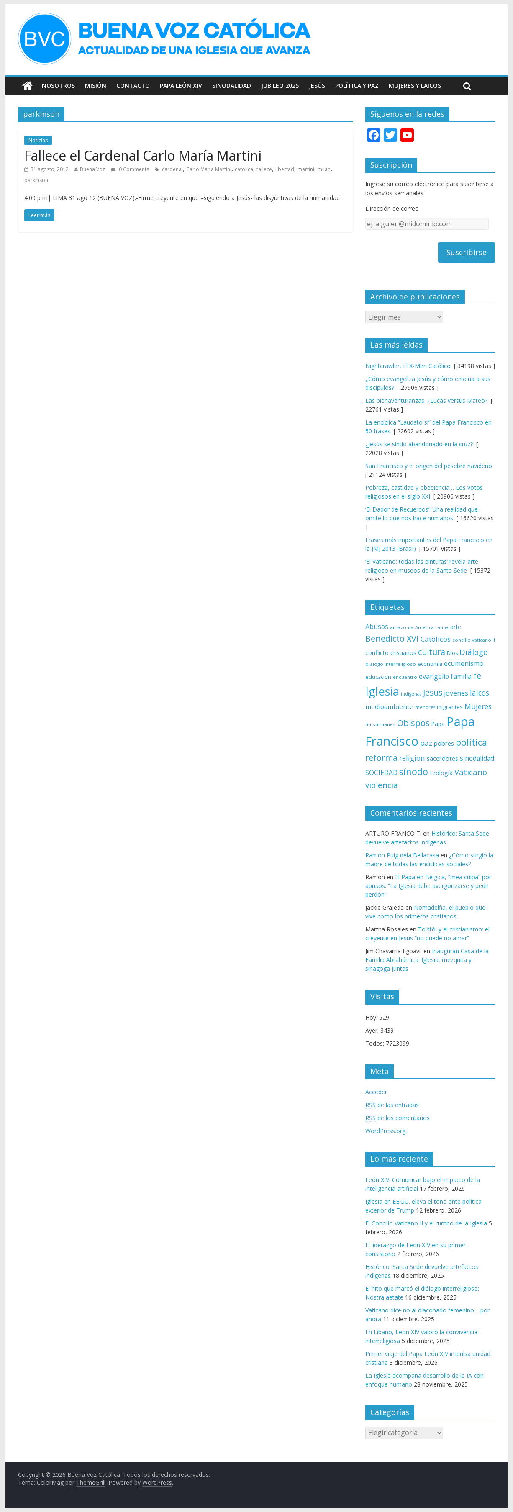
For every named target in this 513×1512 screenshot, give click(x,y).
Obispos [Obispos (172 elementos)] (413, 723)
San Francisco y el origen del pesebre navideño (428, 466)
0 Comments (130, 169)
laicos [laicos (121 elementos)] (479, 693)
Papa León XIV (181, 86)
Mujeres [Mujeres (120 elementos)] (478, 706)
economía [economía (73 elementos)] (430, 664)
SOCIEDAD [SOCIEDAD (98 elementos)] (381, 772)
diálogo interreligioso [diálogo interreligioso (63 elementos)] (390, 664)
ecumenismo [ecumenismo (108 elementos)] (464, 663)
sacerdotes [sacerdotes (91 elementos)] (442, 758)
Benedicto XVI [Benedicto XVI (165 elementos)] (392, 638)
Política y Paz (357, 86)
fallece (264, 169)
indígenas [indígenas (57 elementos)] (411, 694)
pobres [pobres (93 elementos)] (444, 743)
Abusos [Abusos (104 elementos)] (376, 626)
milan (324, 169)
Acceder (376, 1092)
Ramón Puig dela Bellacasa (402, 855)
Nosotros (58, 86)
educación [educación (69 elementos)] (378, 677)
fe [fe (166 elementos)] (477, 675)
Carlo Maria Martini (208, 169)
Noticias (38, 140)
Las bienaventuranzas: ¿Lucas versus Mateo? (426, 400)
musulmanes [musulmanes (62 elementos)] (380, 724)
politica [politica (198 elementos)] (471, 742)
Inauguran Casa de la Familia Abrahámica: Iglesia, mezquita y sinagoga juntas (427, 959)
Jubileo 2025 (280, 86)
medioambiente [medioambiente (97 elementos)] (389, 706)
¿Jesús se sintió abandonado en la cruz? (419, 444)
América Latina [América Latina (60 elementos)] (432, 627)
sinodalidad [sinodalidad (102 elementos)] (477, 758)
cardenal (172, 169)
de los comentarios (397, 1118)
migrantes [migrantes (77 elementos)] (450, 707)
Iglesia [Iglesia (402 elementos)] (382, 691)
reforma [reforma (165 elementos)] (381, 757)
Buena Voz (92, 169)
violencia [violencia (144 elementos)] (381, 785)
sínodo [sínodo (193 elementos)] (413, 771)
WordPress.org (385, 1131)
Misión (95, 86)
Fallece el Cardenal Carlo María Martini (143, 155)
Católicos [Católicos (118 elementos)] (436, 639)
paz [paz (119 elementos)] (426, 743)
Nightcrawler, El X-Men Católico (408, 366)
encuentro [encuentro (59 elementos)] (405, 677)
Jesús (317, 86)
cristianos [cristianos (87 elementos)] (403, 653)
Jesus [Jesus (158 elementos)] (432, 692)
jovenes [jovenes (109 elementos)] (456, 693)
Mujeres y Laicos (415, 86)
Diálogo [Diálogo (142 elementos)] (473, 652)
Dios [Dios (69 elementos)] (452, 653)
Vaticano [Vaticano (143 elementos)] (470, 772)
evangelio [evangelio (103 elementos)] (434, 676)
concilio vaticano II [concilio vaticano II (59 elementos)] (473, 640)
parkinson (36, 180)
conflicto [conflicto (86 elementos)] (377, 653)
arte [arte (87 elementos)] (455, 627)
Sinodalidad (231, 86)
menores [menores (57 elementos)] (425, 707)
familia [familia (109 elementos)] (461, 676)
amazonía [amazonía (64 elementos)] (401, 627)
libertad (284, 169)
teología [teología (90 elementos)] (441, 772)
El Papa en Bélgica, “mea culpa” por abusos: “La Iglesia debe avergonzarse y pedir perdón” (428, 885)
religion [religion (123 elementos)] (412, 758)
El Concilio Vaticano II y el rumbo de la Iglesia (426, 1223)
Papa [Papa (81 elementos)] (438, 724)
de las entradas (392, 1105)
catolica (244, 169)
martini (306, 169)
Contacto (133, 86)
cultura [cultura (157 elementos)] (431, 652)
